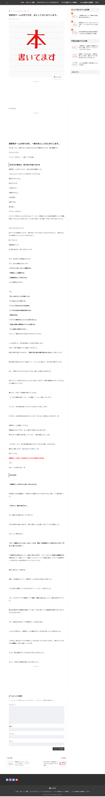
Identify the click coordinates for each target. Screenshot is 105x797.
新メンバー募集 (30, 2)
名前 (11, 726)
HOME (22, 2)
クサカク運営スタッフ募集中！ (69, 2)
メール (12, 734)
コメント (12, 705)
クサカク (10, 2)
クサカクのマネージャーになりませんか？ (48, 2)
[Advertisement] (36, 95)
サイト (11, 741)
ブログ (97, 2)
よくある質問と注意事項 (86, 2)
